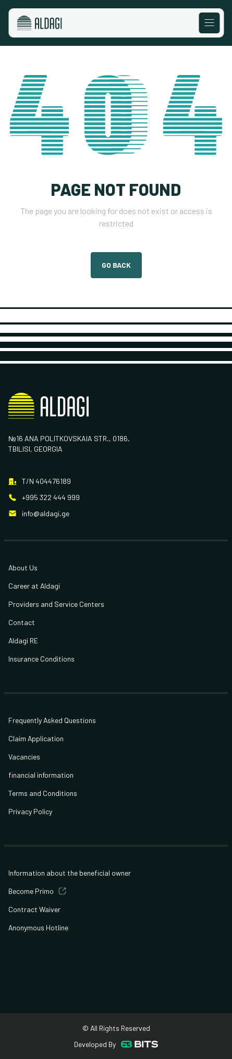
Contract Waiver (34, 909)
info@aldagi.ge (45, 513)
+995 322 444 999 (51, 497)
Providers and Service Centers (56, 604)
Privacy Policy (30, 811)
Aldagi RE (23, 640)
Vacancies (24, 756)
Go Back (116, 264)
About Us (23, 567)
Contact (21, 622)
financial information (41, 774)
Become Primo (31, 891)
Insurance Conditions (41, 658)
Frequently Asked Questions (52, 720)
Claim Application (36, 738)
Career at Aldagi (34, 585)
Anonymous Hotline (38, 927)
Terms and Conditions (42, 793)
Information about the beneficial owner (69, 872)
